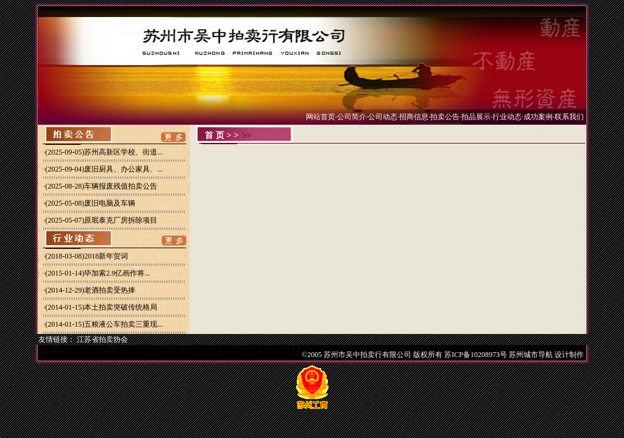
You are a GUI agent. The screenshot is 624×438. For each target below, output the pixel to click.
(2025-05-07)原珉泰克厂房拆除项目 (101, 220)
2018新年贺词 (106, 256)
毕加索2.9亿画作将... (117, 273)
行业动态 (507, 117)
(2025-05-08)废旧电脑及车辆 (90, 203)
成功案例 (538, 117)
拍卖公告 (444, 117)
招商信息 (413, 117)
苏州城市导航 (531, 354)
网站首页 (320, 117)
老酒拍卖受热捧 (109, 290)
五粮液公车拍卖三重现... (123, 324)
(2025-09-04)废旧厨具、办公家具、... (104, 169)
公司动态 (382, 117)
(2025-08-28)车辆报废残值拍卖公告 (101, 186)
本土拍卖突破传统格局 (120, 307)
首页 (216, 135)
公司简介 (351, 117)
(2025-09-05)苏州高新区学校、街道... (104, 152)
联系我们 (569, 117)
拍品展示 (476, 117)
